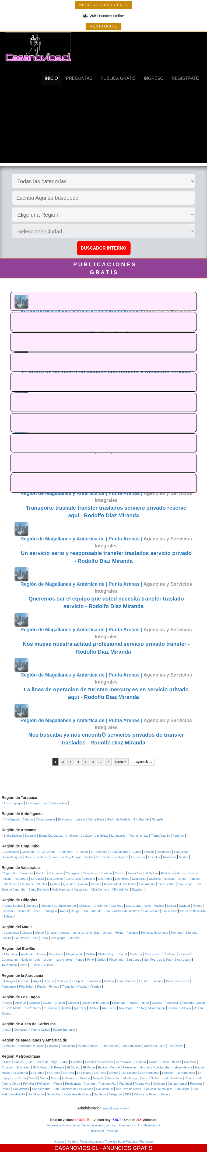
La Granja (53, 1072)
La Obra (68, 1072)
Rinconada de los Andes (120, 884)
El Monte (89, 1067)
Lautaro (144, 981)
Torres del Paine (154, 1045)
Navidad (169, 878)
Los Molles (122, 878)
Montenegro (131, 1078)
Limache (89, 878)
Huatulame (181, 851)
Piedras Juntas (138, 835)
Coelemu (136, 954)
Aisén (7, 1029)
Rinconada (116, 959)
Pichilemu (8, 911)
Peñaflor (28, 1083)
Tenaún (173, 1008)
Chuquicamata (45, 819)
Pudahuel (125, 1083)
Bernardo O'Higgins (31, 1045)
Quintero (82, 884)
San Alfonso (21, 1089)
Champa (140, 1062)
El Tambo (82, 851)
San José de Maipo (128, 1089)
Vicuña (183, 857)
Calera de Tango (46, 1062)
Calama (28, 819)
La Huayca (33, 803)
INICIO (51, 78)
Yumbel (49, 965)
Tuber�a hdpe (115, 1141)
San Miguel (183, 1089)
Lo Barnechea (186, 1072)
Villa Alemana (100, 889)
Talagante (115, 1094)
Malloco (85, 1078)
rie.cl (75, 1141)
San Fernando (92, 911)
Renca (6, 1089)
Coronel (184, 954)
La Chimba (103, 857)
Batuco (18, 1062)
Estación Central (109, 1067)
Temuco (54, 986)
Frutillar (133, 1002)
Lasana (80, 819)
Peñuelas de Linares (154, 932)
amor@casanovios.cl (116, 1108)
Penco (80, 959)
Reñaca (96, 884)
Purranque (51, 1008)
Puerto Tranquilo (64, 1029)
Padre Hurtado (172, 1078)
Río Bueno (109, 1008)
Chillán (90, 954)
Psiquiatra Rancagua (139, 1141)
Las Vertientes (149, 1072)
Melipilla (98, 1078)
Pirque (58, 1083)
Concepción (152, 954)
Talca (34, 938)
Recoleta (196, 1083)
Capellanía (56, 954)
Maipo (44, 1078)
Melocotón (113, 1078)
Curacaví (7, 1067)
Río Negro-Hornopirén (150, 1008)
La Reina (100, 1072)
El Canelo (73, 1067)
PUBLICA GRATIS (118, 78)
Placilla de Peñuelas (33, 884)
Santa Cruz (169, 911)
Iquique (18, 803)
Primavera (68, 1045)
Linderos (167, 1072)
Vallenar (178, 835)
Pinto (90, 959)
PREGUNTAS (79, 78)
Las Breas (101, 835)
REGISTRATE (103, 26)
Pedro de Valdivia (118, 819)
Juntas (89, 857)
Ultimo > (120, 761)
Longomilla (118, 835)
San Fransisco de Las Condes (73, 1089)
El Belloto (151, 873)
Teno (44, 938)
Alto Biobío (11, 954)
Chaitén (60, 1002)
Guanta (136, 851)
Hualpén (26, 959)
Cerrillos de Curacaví (99, 1062)
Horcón (149, 851)
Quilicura (159, 1083)
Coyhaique (21, 1029)
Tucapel (35, 965)
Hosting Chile (62, 1141)
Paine (188, 1078)
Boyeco (49, 981)
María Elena (96, 819)
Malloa (171, 905)
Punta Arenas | (125, 311)
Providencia (72, 1083)
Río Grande (141, 819)
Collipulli (77, 981)
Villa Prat (74, 938)
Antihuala (27, 954)
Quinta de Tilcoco (28, 911)
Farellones (129, 1067)
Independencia (182, 1067)
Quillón (101, 959)
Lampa (113, 1072)
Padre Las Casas (177, 981)
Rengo (75, 911)
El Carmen (101, 905)
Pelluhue (132, 932)
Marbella (155, 878)
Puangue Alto (107, 1083)
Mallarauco (69, 1078)
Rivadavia (169, 857)
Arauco (41, 954)
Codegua (32, 905)
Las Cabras (133, 905)
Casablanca (90, 873)
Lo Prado (20, 1078)
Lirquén (48, 959)
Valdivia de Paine (145, 1094)
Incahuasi (42, 857)
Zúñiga (8, 916)
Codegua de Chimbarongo (58, 905)
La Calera (37, 878)
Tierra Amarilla (160, 835)
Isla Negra (21, 878)
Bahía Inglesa (13, 835)
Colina (153, 1062)
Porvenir (52, 1045)
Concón (120, 873)
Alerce (8, 1002)
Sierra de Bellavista (193, 911)
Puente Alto (142, 1083)
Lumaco (157, 981)
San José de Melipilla (158, 1089)
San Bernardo (41, 1089)
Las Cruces (73, 878)
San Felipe (185, 884)
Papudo (195, 878)
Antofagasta (12, 819)
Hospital (145, 1067)
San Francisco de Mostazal (122, 911)
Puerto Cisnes (40, 1029)
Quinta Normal (177, 1083)
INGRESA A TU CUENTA (103, 5)
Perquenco (9, 986)
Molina (119, 932)
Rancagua (50, 911)
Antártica (9, 1045)
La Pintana (84, 1072)
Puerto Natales (87, 1045)
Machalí (159, 905)
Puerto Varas (32, 1008)
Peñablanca (9, 884)
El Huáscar (65, 819)
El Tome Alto (99, 851)
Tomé (23, 965)
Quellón (66, 1008)
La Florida (37, 1072)
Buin (30, 1062)
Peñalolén (43, 1083)
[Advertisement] (103, 125)
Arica (7, 803)
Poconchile (59, 803)
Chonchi (73, 1002)
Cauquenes (11, 932)
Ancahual (24, 981)
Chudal (122, 954)
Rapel (64, 911)
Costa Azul (135, 873)
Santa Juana (182, 959)
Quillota (55, 884)
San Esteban (166, 884)
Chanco (27, 932)
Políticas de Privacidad (103, 1130)
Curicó (39, 932)
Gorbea (109, 981)
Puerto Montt (12, 1008)
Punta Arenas (109, 1045)
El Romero (65, 851)
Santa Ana (54, 1094)
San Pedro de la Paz (157, 959)
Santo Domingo (39, 889)
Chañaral (72, 835)
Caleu (64, 1062)
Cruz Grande (46, 851)
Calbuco (34, 1002)
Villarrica (95, 986)
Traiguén (68, 986)
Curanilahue (9, 959)
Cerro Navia (124, 1062)
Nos (145, 1078)
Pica (46, 803)
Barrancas (26, 873)
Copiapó (86, 835)
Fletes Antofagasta (92, 1141)
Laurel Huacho (126, 981)
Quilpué (68, 884)
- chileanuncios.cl (127, 1125)
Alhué (7, 1062)
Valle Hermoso (61, 889)
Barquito (30, 835)
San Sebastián (131, 1045)
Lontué (107, 932)
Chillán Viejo (106, 954)
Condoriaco (11, 851)
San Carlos (134, 959)
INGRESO (154, 78)
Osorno (157, 1002)
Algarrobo (10, 873)
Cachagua (56, 873)
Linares (64, 932)
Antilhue (20, 1002)
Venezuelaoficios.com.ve (63, 1125)
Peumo (197, 905)
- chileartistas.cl (149, 1125)
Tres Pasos (175, 1045)
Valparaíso (81, 889)
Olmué (182, 878)
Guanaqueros (119, 851)
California (63, 981)
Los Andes (105, 878)
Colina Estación (170, 1062)
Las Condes (129, 1072)
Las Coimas (55, 878)
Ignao (145, 1002)
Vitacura (165, 1094)
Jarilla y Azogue (71, 857)
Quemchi (80, 1008)
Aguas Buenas (13, 905)
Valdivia (186, 1008)
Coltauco (84, 905)
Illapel (29, 857)
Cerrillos (76, 1062)
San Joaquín (104, 1089)
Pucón (41, 986)
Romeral (177, 932)
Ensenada (118, 1002)
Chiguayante (74, 954)
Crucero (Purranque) (95, 1002)
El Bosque (57, 1067)
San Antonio (147, 884)
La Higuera (121, 857)
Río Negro (125, 1008)
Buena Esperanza (50, 835)
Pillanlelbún (26, 986)
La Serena (138, 857)
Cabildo (41, 873)
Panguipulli (172, 1002)
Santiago (100, 1094)
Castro (47, 1002)
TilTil (128, 1094)
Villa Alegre (58, 938)
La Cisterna (20, 1072)
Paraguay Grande (194, 1002)
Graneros (117, 905)
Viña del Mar (120, 889)
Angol (37, 981)
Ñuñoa (155, 1078)
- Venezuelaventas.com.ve (97, 1125)
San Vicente (151, 911)
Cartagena (73, 873)
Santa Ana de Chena (77, 1094)
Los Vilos (154, 857)
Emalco (52, 932)
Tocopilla (157, 819)
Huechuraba (161, 1067)
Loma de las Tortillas (85, 932)
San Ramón (36, 1094)
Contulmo (170, 954)
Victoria (81, 986)
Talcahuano (9, 965)
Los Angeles (65, 959)
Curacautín (93, 981)
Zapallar (137, 889)
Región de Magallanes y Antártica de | (64, 311)
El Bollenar (40, 1067)
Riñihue (94, 1008)
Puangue (90, 1083)
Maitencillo (139, 878)
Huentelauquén (12, 857)
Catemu (106, 873)
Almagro (9, 981)
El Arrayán (23, 1067)
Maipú (55, 1078)
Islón (54, 857)
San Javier (21, 938)
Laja (37, 959)
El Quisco (167, 873)
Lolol (147, 905)
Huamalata (164, 851)
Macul (33, 1078)
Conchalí (190, 1062)
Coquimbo (28, 851)
